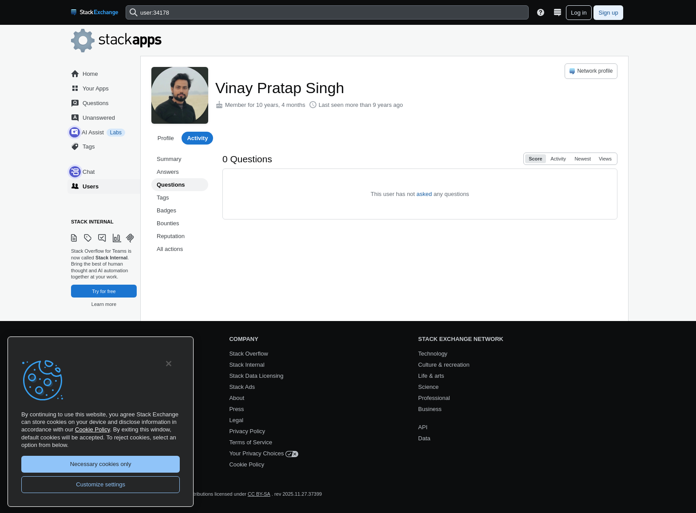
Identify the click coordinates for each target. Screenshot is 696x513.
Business (430, 409)
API (422, 427)
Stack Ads (242, 387)
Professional (434, 398)
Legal (236, 420)
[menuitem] (591, 71)
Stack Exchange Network (460, 339)
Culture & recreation (444, 364)
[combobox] (327, 12)
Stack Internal (247, 364)
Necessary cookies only (100, 464)
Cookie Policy (246, 464)
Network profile (590, 71)
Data (424, 438)
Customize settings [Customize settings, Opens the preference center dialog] (100, 484)
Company (243, 339)
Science (428, 387)
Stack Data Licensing (256, 375)
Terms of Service (250, 442)
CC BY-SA (259, 494)
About (236, 398)
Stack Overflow (248, 353)
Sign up (608, 12)
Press (236, 409)
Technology (432, 353)
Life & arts (431, 375)
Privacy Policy (247, 431)
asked (424, 194)
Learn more (103, 304)
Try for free (103, 291)
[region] (100, 421)
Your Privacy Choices (263, 453)
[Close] (168, 363)
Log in (578, 12)
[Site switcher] (557, 12)
